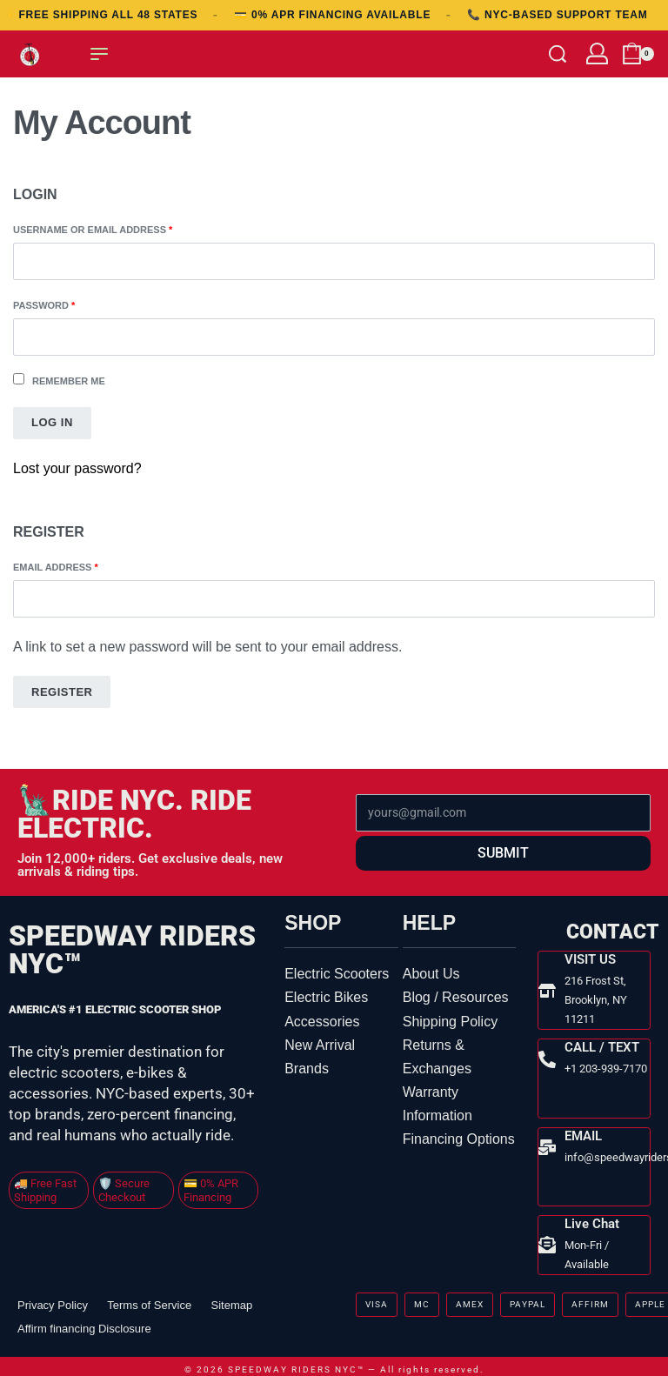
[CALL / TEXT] (546, 1056)
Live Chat (591, 1218)
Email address (80, 565)
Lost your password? (77, 468)
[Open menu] (99, 54)
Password (68, 304)
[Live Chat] (546, 1238)
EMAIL (582, 1131)
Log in (52, 422)
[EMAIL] (546, 1143)
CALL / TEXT (601, 1044)
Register (61, 691)
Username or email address (117, 228)
